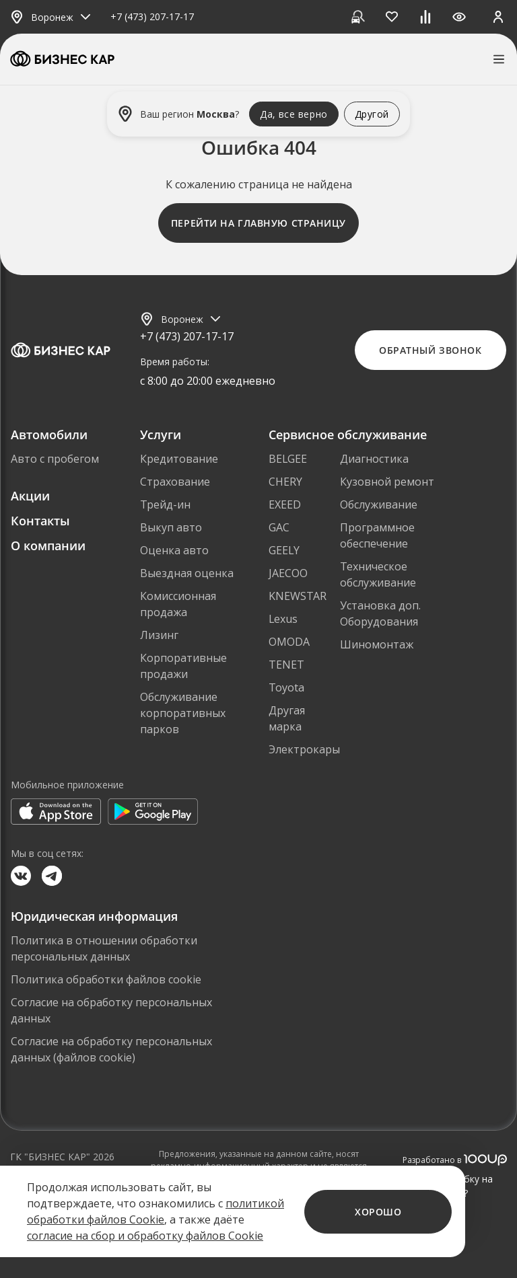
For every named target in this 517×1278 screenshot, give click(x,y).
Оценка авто (174, 550)
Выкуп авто (171, 527)
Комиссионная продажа (178, 604)
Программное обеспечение (377, 535)
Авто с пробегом (55, 458)
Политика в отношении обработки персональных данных (104, 948)
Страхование (175, 481)
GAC (279, 527)
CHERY (285, 481)
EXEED (285, 504)
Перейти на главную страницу (258, 223)
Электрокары (304, 749)
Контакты (40, 521)
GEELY (284, 550)
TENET (286, 664)
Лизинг (159, 635)
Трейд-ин (165, 504)
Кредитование (179, 458)
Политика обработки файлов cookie (106, 979)
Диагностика (374, 458)
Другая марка (287, 718)
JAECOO (288, 573)
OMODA (289, 641)
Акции (30, 496)
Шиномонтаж (376, 644)
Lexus (283, 618)
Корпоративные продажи (183, 665)
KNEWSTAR (297, 596)
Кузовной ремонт (387, 481)
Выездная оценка (187, 573)
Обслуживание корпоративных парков (183, 713)
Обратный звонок (430, 350)
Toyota (286, 687)
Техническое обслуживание (378, 574)
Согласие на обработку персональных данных (111, 1010)
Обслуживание (378, 504)
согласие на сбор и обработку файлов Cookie (145, 1235)
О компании (48, 545)
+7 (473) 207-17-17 (152, 17)
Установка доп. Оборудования (380, 613)
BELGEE (288, 458)
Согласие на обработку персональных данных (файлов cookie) (111, 1049)
